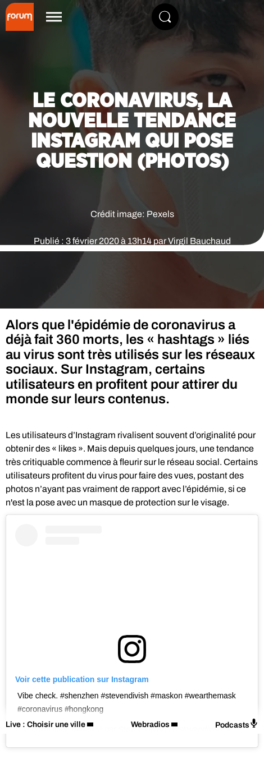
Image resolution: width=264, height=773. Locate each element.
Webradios (150, 724)
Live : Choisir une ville (45, 724)
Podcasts (236, 724)
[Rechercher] (165, 16)
